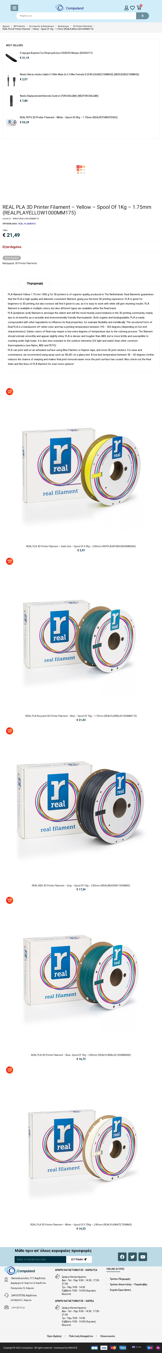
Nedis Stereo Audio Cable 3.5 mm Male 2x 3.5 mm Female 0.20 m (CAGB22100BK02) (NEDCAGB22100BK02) (79, 74)
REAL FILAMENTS (27, 223)
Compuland (75, 8)
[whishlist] (132, 7)
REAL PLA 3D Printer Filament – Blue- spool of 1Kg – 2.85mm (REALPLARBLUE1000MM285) (81, 1055)
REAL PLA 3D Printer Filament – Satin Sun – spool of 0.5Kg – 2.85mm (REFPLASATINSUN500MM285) (81, 546)
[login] (126, 7)
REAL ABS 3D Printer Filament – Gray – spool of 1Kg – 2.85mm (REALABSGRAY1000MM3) (81, 885)
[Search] (81, 15)
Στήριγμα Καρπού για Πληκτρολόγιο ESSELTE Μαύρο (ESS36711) (56, 53)
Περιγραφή (35, 283)
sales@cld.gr (18, 1307)
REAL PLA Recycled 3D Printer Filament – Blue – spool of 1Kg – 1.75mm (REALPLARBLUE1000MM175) (81, 716)
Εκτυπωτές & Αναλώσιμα (41, 26)
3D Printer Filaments (82, 26)
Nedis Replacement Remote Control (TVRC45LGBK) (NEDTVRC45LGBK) (59, 96)
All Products (19, 26)
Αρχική (6, 26)
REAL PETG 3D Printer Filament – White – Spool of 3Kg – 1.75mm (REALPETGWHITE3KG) (69, 117)
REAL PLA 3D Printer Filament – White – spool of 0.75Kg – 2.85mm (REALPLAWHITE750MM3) (81, 1224)
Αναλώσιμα (63, 26)
